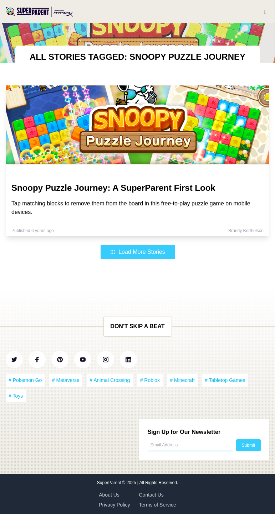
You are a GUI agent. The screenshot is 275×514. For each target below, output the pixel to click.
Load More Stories (137, 252)
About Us (109, 495)
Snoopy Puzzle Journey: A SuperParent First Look (113, 188)
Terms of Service (157, 505)
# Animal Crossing (110, 380)
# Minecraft (182, 380)
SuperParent (109, 482)
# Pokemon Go (25, 380)
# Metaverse (66, 380)
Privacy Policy (114, 505)
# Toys (16, 396)
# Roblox (150, 380)
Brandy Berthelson (246, 230)
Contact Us (151, 495)
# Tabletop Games (225, 380)
